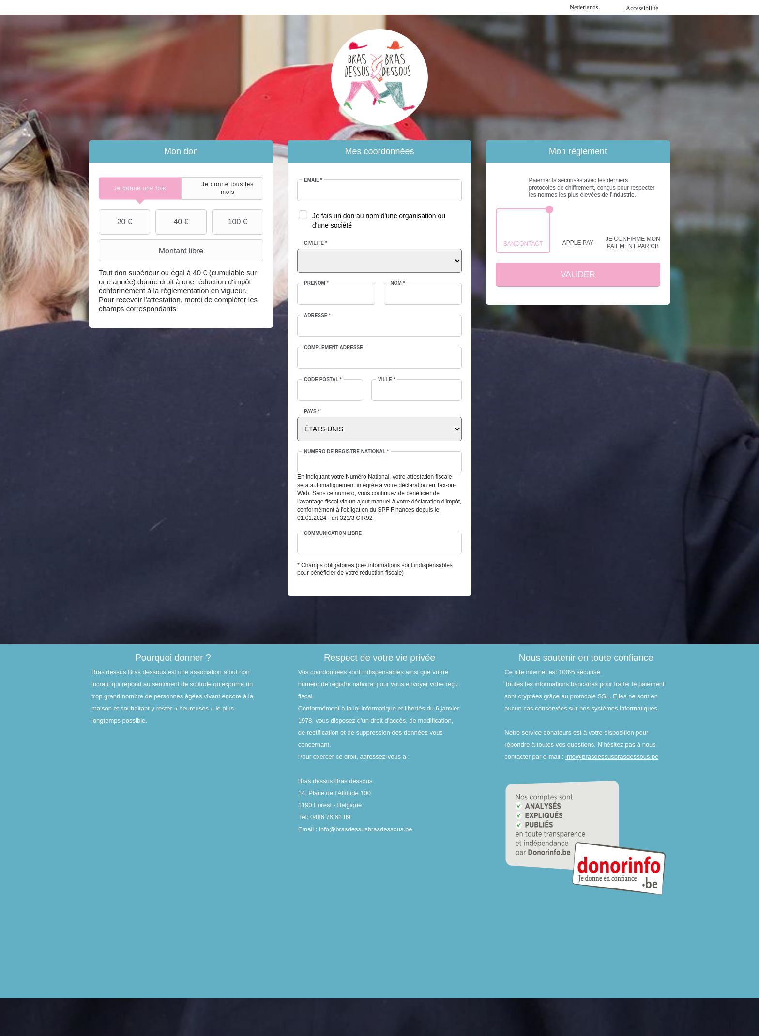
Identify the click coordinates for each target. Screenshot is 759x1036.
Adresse (317, 315)
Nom (398, 283)
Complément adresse (333, 347)
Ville (386, 379)
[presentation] (140, 188)
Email (313, 180)
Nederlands (584, 7)
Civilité (315, 243)
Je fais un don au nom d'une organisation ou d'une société (378, 220)
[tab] (140, 188)
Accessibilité (642, 8)
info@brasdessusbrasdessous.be (611, 756)
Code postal (323, 379)
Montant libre (152, 250)
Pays (311, 411)
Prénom (316, 283)
